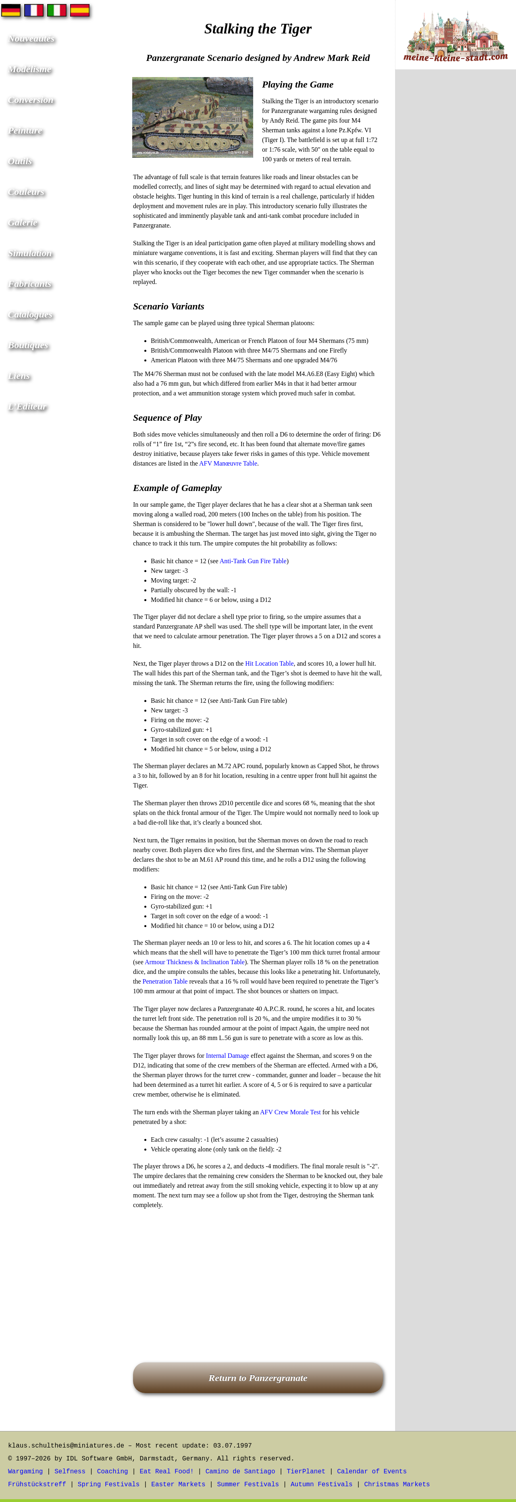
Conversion (30, 99)
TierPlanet (306, 1471)
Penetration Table (165, 981)
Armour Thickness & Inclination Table (195, 962)
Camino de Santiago (240, 1471)
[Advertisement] (258, 1274)
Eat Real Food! (166, 1471)
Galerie (22, 222)
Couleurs (26, 191)
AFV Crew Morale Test (290, 1112)
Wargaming (25, 1471)
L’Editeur (27, 406)
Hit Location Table (269, 663)
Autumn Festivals (322, 1484)
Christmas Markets (397, 1484)
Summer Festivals (248, 1484)
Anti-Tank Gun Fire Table (253, 561)
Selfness (69, 1471)
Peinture (25, 130)
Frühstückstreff (37, 1484)
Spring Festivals (109, 1484)
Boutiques (28, 345)
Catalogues (30, 314)
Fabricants (29, 283)
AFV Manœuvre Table (228, 463)
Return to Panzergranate (257, 1377)
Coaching (112, 1471)
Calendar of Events (372, 1471)
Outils (20, 161)
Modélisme (29, 69)
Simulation (30, 253)
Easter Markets (178, 1484)
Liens (19, 375)
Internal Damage (227, 1055)
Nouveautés (31, 38)
